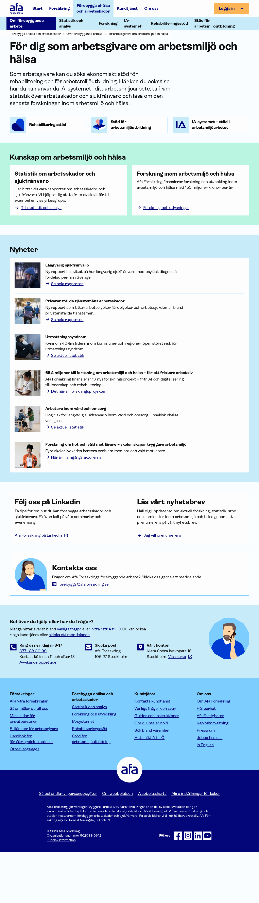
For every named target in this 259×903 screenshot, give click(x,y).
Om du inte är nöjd (151, 774)
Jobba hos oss (209, 788)
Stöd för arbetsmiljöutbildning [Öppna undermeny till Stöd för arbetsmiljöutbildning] (214, 23)
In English (205, 796)
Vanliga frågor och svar (154, 759)
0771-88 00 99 (33, 702)
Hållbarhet (206, 759)
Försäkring (59, 8)
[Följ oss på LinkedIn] (198, 886)
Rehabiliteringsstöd (89, 779)
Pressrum (206, 781)
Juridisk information (61, 891)
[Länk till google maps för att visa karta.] (180, 707)
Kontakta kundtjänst (152, 752)
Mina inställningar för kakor (195, 844)
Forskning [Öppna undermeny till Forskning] (108, 23)
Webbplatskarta (152, 844)
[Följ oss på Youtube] (207, 886)
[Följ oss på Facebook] (178, 886)
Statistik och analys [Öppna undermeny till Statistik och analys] (71, 23)
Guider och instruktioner (156, 766)
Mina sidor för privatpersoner (23, 769)
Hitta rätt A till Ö (149, 788)
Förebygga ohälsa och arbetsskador (93, 8)
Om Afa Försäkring (213, 752)
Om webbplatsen (117, 844)
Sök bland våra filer (151, 781)
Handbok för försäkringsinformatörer (31, 790)
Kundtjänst (127, 8)
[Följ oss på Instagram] (188, 886)
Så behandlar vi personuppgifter (68, 844)
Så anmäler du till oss (29, 759)
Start (37, 8)
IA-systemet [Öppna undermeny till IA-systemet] (132, 23)
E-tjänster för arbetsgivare (34, 779)
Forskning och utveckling (94, 765)
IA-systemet (83, 772)
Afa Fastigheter (210, 766)
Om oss (151, 8)
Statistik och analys (89, 758)
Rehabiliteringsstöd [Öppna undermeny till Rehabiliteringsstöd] (169, 23)
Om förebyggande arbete (84, 34)
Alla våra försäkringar (29, 752)
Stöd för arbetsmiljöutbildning (91, 790)
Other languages (24, 800)
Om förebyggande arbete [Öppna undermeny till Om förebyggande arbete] (27, 23)
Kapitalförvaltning (212, 774)
